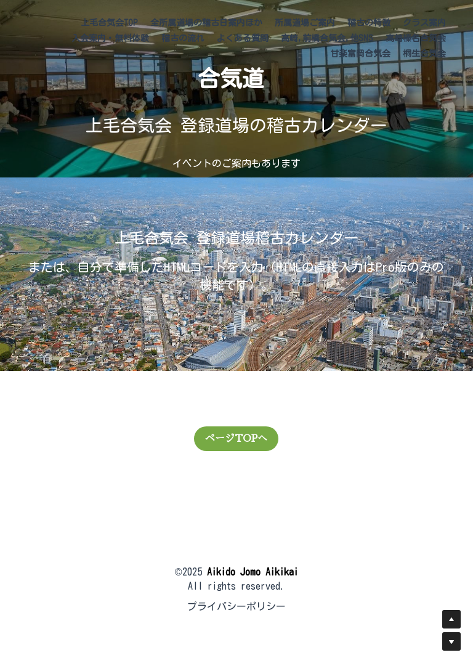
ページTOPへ (236, 439)
